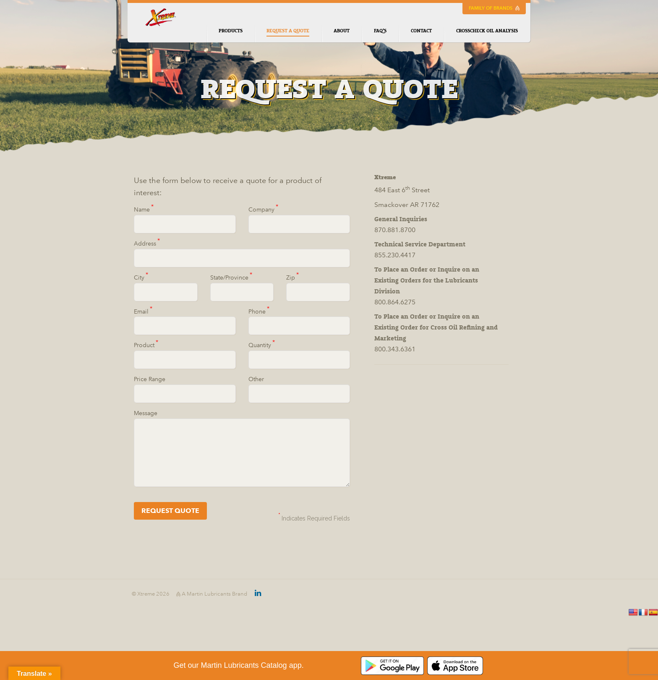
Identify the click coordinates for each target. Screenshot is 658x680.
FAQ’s (380, 31)
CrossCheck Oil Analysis (487, 31)
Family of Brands (494, 8)
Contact (421, 31)
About (342, 31)
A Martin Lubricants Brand (211, 594)
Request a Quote (287, 32)
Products (231, 31)
